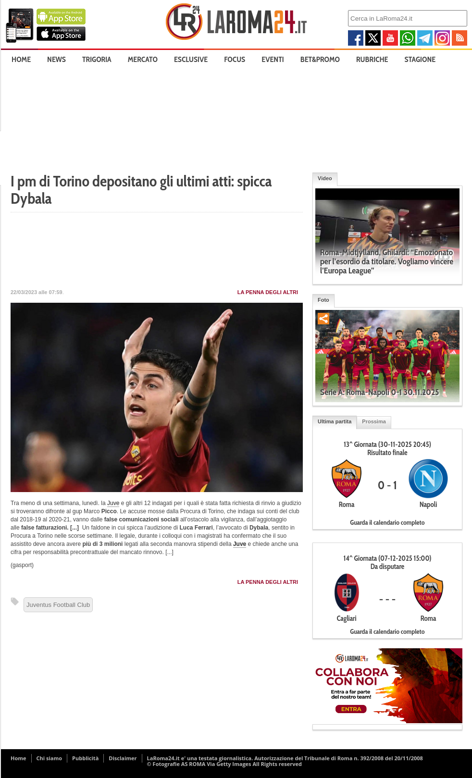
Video (325, 178)
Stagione (420, 59)
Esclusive (191, 59)
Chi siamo (49, 758)
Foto (323, 300)
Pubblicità (85, 758)
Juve (113, 503)
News (56, 59)
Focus (234, 59)
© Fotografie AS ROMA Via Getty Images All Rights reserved (224, 763)
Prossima (374, 421)
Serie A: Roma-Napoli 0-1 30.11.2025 (379, 392)
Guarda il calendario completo (387, 522)
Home (21, 59)
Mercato (143, 59)
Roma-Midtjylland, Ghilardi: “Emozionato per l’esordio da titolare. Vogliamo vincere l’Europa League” (386, 261)
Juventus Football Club (58, 604)
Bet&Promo (320, 59)
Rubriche (372, 59)
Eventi (272, 59)
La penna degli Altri (267, 292)
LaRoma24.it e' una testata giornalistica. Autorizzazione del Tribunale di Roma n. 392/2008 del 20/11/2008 (285, 758)
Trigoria (97, 59)
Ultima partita (334, 421)
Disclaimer (123, 758)
